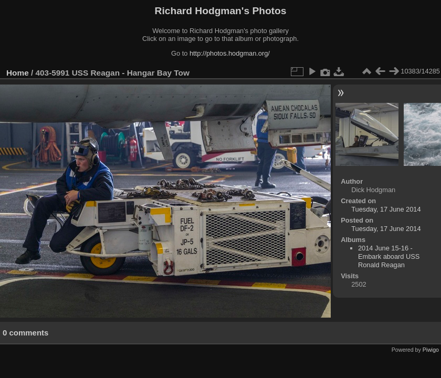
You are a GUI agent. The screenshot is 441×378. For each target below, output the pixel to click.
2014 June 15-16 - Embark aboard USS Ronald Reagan (388, 256)
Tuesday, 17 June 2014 (386, 209)
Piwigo (431, 349)
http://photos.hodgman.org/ (230, 53)
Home (17, 72)
